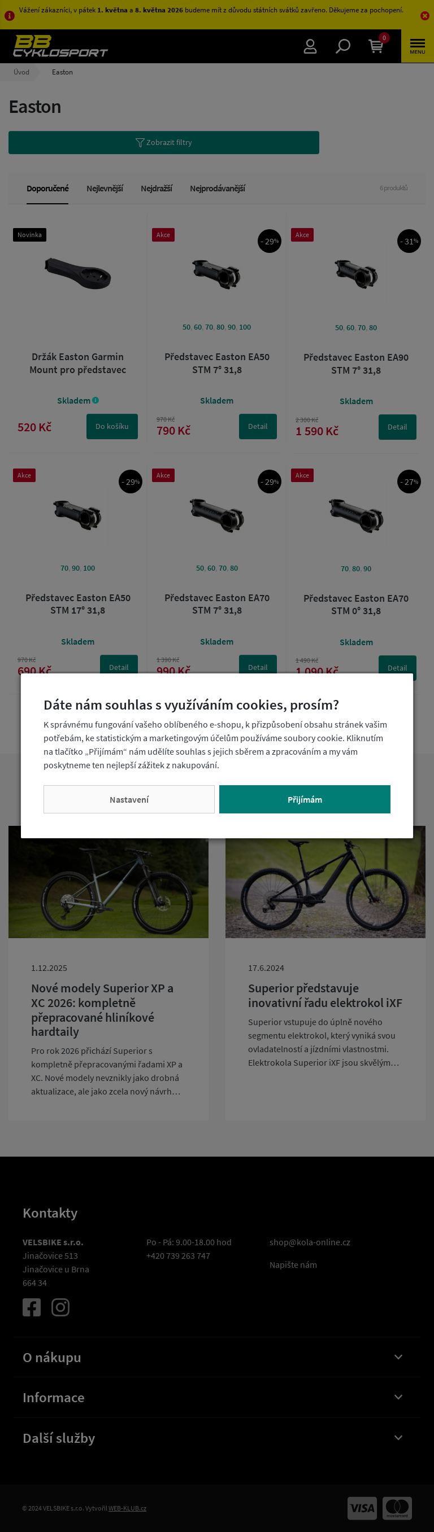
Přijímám (305, 799)
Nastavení (129, 799)
